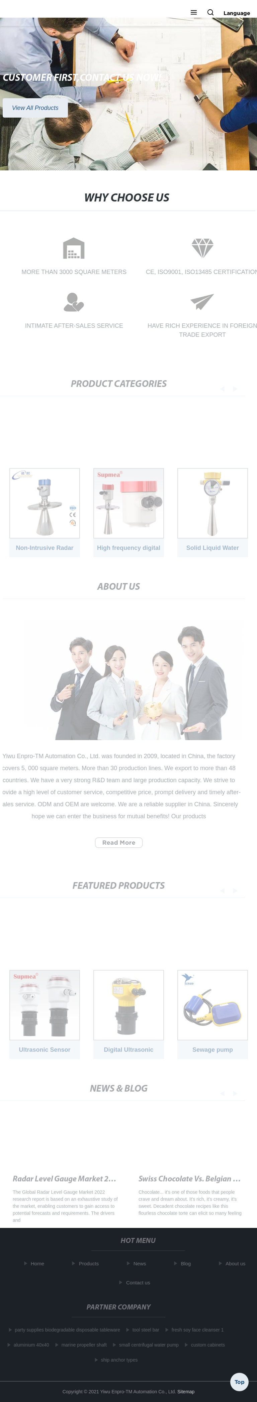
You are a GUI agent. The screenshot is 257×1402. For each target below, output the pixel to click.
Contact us (140, 1282)
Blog (187, 1263)
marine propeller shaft (82, 1345)
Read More (117, 842)
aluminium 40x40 (30, 1345)
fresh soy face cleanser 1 (196, 1330)
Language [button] (237, 13)
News (141, 1263)
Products (90, 1263)
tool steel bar (144, 1330)
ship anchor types (117, 1360)
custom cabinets (206, 1345)
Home (39, 1263)
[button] (193, 13)
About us (237, 1263)
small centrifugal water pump (147, 1345)
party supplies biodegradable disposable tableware (65, 1330)
